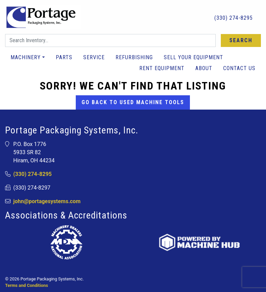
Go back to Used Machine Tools (133, 102)
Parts (64, 57)
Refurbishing (134, 57)
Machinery (26, 57)
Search (240, 40)
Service (94, 57)
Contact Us (239, 68)
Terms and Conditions (26, 285)
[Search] (110, 40)
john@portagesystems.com (47, 201)
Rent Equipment (161, 68)
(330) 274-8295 (229, 17)
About (203, 68)
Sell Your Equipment (193, 57)
